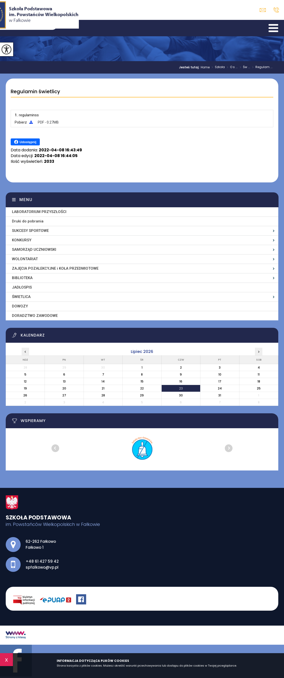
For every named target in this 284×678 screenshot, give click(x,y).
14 (103, 381)
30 (181, 395)
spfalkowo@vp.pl (263, 10)
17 (219, 381)
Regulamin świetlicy (35, 91)
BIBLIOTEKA (22, 278)
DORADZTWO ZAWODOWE (35, 315)
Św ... (244, 67)
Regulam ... (261, 67)
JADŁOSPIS (22, 287)
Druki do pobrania (28, 221)
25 (259, 388)
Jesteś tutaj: (190, 67)
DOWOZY (20, 306)
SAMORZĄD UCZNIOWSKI (34, 249)
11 (259, 374)
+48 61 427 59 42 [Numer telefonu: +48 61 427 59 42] (42, 561)
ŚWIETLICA (21, 297)
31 (219, 395)
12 (25, 381)
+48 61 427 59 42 (276, 10)
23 (181, 388)
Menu (26, 199)
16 (180, 381)
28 (103, 395)
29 (142, 395)
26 (25, 395)
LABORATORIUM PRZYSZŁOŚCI (39, 212)
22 (142, 388)
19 (25, 388)
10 (219, 374)
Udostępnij (25, 142)
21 (103, 388)
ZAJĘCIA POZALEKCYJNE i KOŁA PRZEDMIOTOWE (55, 268)
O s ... (231, 67)
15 (142, 381)
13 (64, 381)
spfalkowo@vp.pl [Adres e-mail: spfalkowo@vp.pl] (42, 567)
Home (205, 67)
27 (64, 395)
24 (220, 388)
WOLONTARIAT (25, 259)
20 (64, 388)
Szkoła (217, 67)
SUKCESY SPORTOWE (30, 230)
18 (258, 381)
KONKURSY (21, 240)
